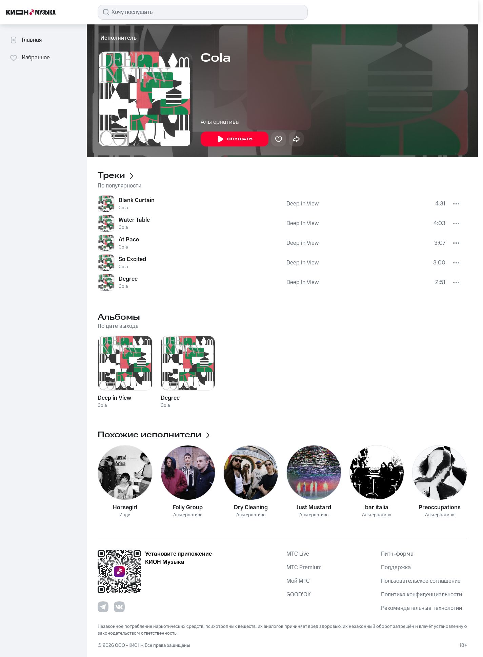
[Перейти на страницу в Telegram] (103, 606)
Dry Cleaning (251, 507)
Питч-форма (397, 554)
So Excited (132, 259)
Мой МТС (298, 581)
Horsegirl (125, 507)
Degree (128, 279)
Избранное (29, 58)
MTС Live (297, 554)
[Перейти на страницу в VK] (119, 606)
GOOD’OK (298, 595)
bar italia (376, 507)
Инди (124, 515)
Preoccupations (440, 507)
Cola (123, 207)
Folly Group (188, 507)
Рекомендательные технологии (421, 608)
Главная (25, 40)
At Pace (129, 240)
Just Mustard (314, 507)
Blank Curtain (137, 200)
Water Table (134, 220)
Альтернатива (220, 122)
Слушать (234, 139)
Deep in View (302, 204)
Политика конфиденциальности (421, 595)
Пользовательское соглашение (421, 581)
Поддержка (396, 567)
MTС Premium (304, 567)
